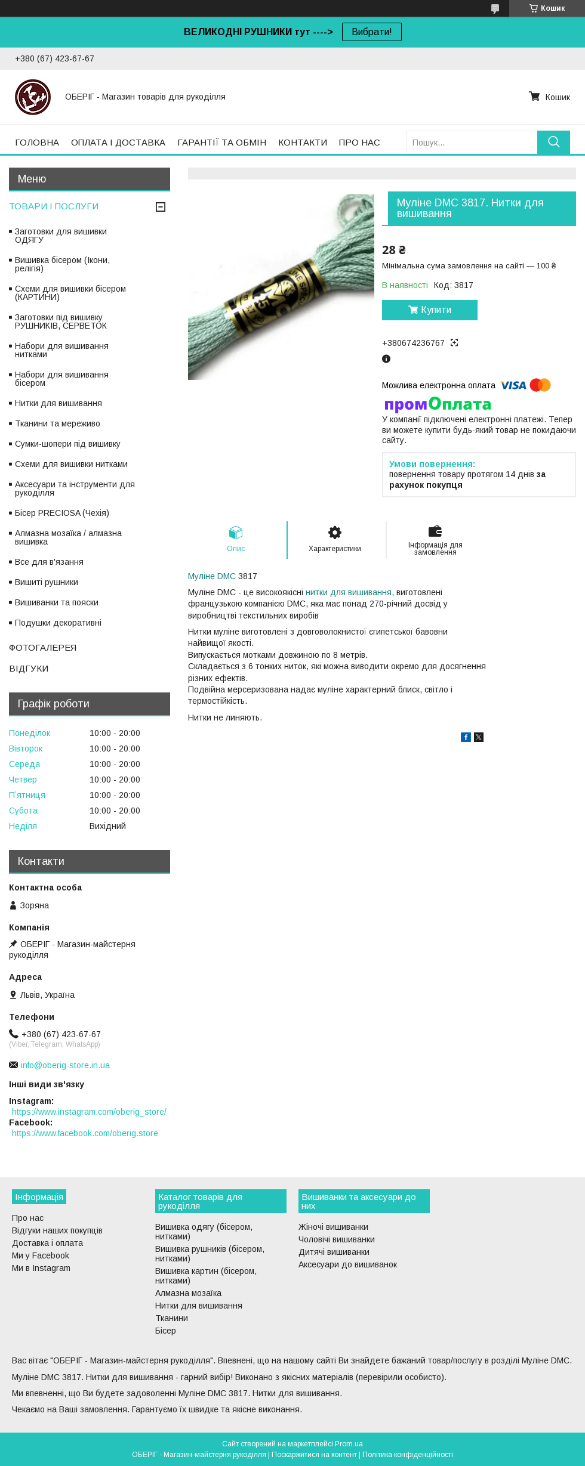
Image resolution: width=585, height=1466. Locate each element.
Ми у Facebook (40, 1255)
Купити (436, 310)
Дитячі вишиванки (334, 1252)
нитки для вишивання (349, 592)
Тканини (171, 1318)
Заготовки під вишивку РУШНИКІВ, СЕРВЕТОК (61, 321)
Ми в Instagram (41, 1268)
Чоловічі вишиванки (336, 1239)
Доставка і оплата (47, 1243)
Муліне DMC (212, 576)
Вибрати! (372, 32)
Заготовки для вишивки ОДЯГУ (61, 236)
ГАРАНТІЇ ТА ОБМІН (221, 142)
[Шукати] (553, 142)
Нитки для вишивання (58, 403)
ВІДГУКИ (28, 668)
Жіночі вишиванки (333, 1227)
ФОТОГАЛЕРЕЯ (42, 647)
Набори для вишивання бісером (62, 379)
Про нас (28, 1218)
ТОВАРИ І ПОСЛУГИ (53, 206)
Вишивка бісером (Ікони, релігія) (62, 264)
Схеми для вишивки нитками (71, 464)
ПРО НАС (359, 142)
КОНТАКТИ (302, 142)
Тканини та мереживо (57, 423)
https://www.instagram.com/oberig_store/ (89, 1111)
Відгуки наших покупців (57, 1230)
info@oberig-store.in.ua (65, 1065)
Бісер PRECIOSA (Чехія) (62, 513)
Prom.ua (349, 1444)
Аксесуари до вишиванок (347, 1264)
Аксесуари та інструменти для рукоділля (75, 488)
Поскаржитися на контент (314, 1454)
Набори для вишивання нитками (62, 350)
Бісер (165, 1330)
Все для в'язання (49, 562)
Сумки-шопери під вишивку (68, 444)
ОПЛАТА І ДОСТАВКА (118, 142)
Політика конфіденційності (407, 1454)
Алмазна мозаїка (188, 1293)
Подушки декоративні (58, 622)
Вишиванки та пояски (56, 602)
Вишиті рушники (46, 582)
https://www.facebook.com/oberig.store (85, 1133)
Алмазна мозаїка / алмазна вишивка (68, 537)
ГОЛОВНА (37, 142)
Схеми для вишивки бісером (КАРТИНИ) (70, 293)
